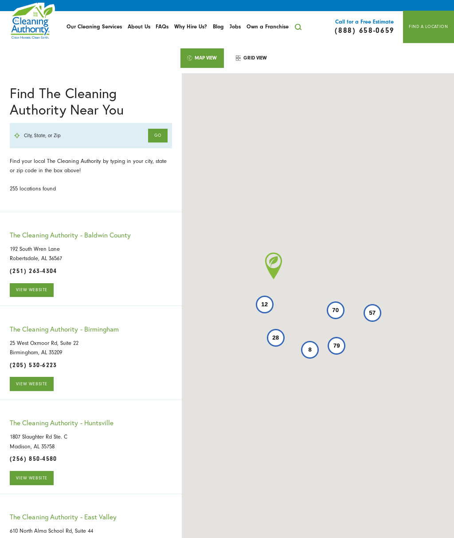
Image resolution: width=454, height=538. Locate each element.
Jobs (235, 27)
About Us (139, 27)
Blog (218, 27)
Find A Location (428, 26)
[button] (273, 266)
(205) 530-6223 (33, 365)
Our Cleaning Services (94, 27)
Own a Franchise (268, 27)
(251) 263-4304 (33, 271)
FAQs (162, 27)
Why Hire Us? (190, 27)
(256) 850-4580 (33, 459)
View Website (31, 290)
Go (157, 135)
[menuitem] (94, 27)
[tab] (202, 57)
